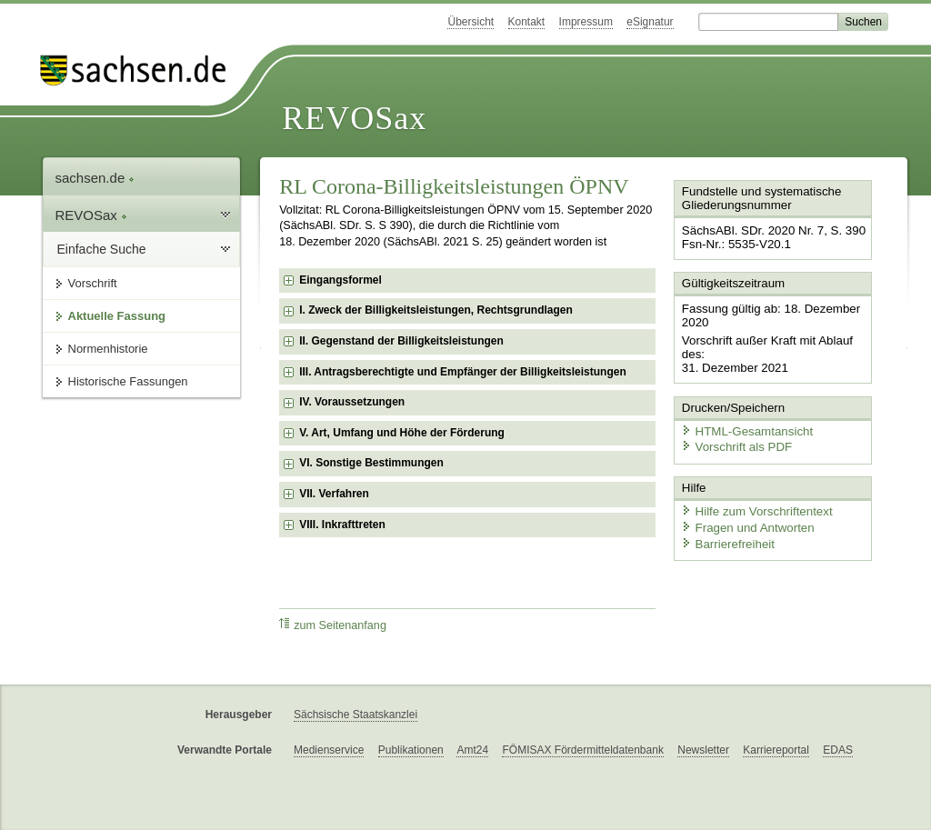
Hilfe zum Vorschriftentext (753, 507)
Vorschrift (92, 283)
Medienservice (329, 750)
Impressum (586, 21)
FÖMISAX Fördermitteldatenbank (582, 750)
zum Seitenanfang (332, 625)
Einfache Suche (101, 249)
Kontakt (527, 21)
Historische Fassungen (128, 381)
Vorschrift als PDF (733, 443)
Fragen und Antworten (744, 522)
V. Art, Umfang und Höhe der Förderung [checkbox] (402, 432)
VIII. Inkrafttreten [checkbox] (342, 524)
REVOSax (354, 118)
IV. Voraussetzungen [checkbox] (352, 401)
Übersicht (470, 21)
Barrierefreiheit (725, 538)
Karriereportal (776, 750)
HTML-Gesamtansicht (743, 428)
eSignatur (649, 21)
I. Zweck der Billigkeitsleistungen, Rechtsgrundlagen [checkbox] (436, 310)
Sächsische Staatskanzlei (355, 714)
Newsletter (703, 750)
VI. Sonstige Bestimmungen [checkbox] (371, 462)
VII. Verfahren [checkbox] (334, 493)
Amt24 (472, 750)
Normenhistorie (108, 348)
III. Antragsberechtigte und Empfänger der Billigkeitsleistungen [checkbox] (462, 371)
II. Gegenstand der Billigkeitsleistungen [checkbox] (401, 341)
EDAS (838, 750)
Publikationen (411, 750)
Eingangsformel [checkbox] (340, 280)
